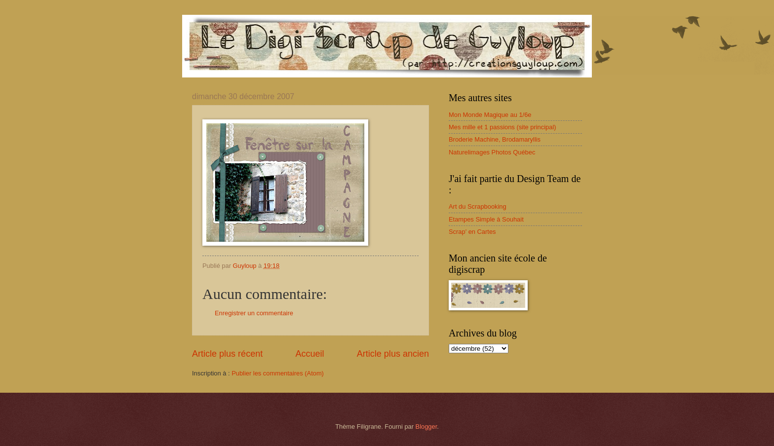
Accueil (309, 354)
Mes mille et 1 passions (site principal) (502, 127)
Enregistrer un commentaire (254, 313)
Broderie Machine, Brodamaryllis (495, 139)
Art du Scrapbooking (477, 206)
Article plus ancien (393, 354)
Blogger (426, 426)
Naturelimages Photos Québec (492, 152)
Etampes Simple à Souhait (486, 219)
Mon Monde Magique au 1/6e (490, 114)
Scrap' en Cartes (472, 231)
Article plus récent (227, 354)
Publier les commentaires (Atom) (278, 373)
